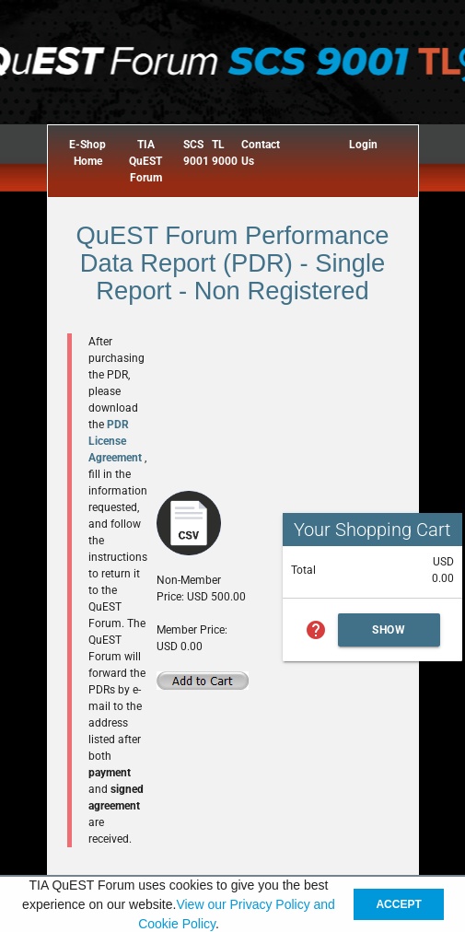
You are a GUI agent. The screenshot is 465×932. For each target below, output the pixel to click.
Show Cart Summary (389, 635)
